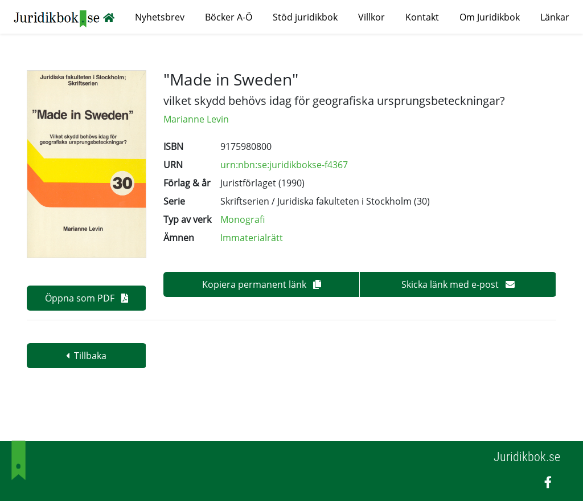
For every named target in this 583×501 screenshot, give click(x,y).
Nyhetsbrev (159, 17)
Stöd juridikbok (305, 17)
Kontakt (422, 17)
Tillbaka (86, 355)
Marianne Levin (196, 119)
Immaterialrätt (251, 237)
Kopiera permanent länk (261, 284)
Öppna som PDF (86, 298)
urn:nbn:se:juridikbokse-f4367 (284, 164)
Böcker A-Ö (228, 17)
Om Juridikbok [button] (489, 17)
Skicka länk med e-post (458, 284)
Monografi (242, 219)
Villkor (371, 17)
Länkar (554, 17)
